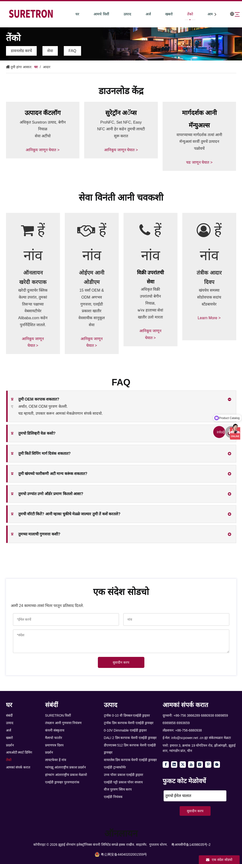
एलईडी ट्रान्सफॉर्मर (115, 767)
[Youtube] (191, 764)
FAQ (72, 51)
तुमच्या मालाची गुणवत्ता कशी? (35, 534)
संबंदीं (9, 715)
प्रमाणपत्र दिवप (54, 745)
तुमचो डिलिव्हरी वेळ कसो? (33, 433)
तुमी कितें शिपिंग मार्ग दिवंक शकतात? (41, 453)
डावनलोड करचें (21, 51)
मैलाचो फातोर (53, 738)
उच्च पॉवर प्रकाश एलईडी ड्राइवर (123, 775)
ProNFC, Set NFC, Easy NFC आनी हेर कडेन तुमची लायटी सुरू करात (121, 129)
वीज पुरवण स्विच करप (118, 789)
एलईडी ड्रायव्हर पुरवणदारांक (62, 782)
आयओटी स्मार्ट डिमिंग (19, 752)
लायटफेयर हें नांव (55, 760)
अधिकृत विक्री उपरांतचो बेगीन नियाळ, (150, 296)
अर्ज (138, 14)
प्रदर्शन (10, 745)
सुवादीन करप (121, 662)
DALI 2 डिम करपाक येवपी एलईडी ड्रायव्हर (130, 738)
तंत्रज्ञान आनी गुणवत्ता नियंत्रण (63, 723)
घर (68, 14)
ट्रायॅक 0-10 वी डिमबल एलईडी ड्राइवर (127, 715)
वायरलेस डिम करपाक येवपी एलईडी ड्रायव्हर (130, 760)
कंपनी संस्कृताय (54, 730)
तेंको (180, 14)
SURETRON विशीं (58, 715)
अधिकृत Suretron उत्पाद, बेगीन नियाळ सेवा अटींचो (43, 129)
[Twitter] (183, 764)
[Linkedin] (174, 764)
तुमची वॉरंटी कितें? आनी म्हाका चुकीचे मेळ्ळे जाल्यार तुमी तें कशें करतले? (65, 514)
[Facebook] (166, 764)
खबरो (159, 14)
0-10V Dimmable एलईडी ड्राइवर (125, 730)
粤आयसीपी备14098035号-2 (191, 844)
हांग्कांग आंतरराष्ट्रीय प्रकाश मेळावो (66, 775)
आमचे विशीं (92, 14)
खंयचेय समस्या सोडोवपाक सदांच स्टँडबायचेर (209, 304)
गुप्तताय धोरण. (158, 844)
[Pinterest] (208, 764)
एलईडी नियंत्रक (113, 797)
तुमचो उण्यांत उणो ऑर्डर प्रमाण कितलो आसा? (47, 494)
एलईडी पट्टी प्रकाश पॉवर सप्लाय (123, 782)
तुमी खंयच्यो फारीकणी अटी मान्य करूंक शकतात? (49, 474)
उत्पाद (118, 14)
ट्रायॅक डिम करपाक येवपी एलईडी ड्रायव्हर (128, 723)
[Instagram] (200, 764)
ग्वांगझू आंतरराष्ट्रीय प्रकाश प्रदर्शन (65, 767)
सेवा (50, 51)
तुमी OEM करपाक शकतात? (35, 399)
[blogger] (217, 764)
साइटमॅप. (141, 844)
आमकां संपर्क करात (18, 767)
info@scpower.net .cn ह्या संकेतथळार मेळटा (201, 738)
